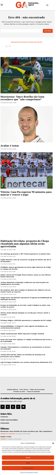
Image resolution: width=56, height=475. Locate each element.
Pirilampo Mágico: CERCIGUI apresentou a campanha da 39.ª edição (25, 320)
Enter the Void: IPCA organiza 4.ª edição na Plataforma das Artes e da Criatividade (26, 340)
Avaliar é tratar (9, 145)
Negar (28, 463)
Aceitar (28, 457)
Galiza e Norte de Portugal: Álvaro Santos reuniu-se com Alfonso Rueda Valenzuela (25, 276)
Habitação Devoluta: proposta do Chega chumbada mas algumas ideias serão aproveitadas (24, 243)
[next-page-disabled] (9, 46)
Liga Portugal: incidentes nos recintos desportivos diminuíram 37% (26, 362)
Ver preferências (28, 468)
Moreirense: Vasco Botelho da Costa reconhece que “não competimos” (22, 98)
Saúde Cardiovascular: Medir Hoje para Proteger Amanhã (22, 334)
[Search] (48, 31)
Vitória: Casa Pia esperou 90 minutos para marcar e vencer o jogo (25, 193)
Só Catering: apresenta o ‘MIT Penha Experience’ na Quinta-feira (25, 254)
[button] (53, 443)
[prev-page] (6, 46)
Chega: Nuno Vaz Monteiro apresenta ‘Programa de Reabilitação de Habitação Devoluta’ (26, 298)
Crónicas (3, 439)
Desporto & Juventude (7, 433)
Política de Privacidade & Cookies (29, 472)
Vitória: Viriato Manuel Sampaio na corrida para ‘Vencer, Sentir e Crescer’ (25, 314)
